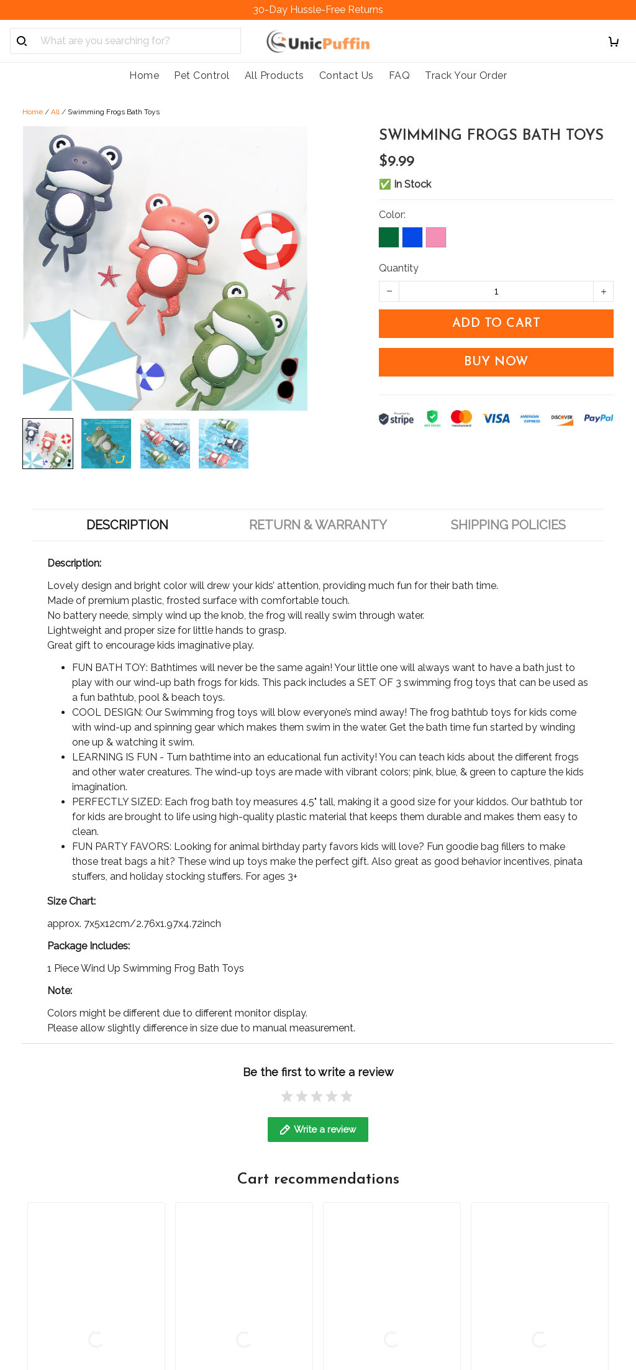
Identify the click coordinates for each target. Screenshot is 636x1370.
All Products (274, 75)
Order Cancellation (218, 1202)
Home (144, 75)
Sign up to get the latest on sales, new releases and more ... (543, 1175)
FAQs (340, 1181)
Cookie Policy (206, 1224)
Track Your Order (466, 75)
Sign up (581, 1215)
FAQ (400, 75)
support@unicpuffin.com (78, 1209)
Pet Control (202, 75)
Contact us (353, 1160)
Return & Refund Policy (228, 1181)
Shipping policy (210, 1160)
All (55, 111)
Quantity (399, 268)
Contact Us (346, 75)
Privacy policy (207, 1245)
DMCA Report (414, 1313)
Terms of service (213, 1266)
